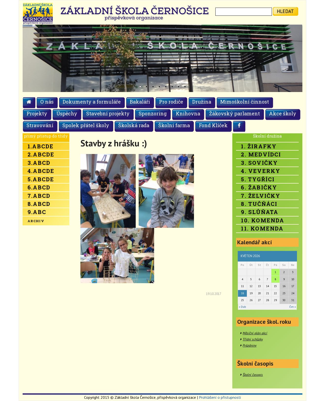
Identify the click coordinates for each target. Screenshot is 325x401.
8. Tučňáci (259, 203)
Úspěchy (66, 113)
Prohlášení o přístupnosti (220, 397)
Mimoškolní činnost (244, 101)
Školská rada (133, 125)
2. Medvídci (261, 154)
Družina (201, 101)
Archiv (36, 221)
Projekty (37, 113)
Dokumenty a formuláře (92, 101)
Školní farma (174, 125)
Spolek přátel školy (85, 125)
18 (242, 293)
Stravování (40, 125)
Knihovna (188, 113)
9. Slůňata (259, 212)
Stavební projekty (108, 113)
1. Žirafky (259, 146)
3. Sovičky (259, 162)
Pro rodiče (171, 101)
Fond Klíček (213, 125)
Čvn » (292, 306)
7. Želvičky (260, 195)
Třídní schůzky (253, 339)
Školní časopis (253, 374)
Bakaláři (140, 101)
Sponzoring (153, 113)
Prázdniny (249, 345)
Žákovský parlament (234, 113)
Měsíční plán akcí (255, 333)
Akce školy (282, 113)
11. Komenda (262, 228)
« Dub (242, 306)
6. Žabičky (259, 187)
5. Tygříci (258, 179)
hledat (285, 11)
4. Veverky (260, 170)
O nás (47, 101)
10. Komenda (262, 220)
